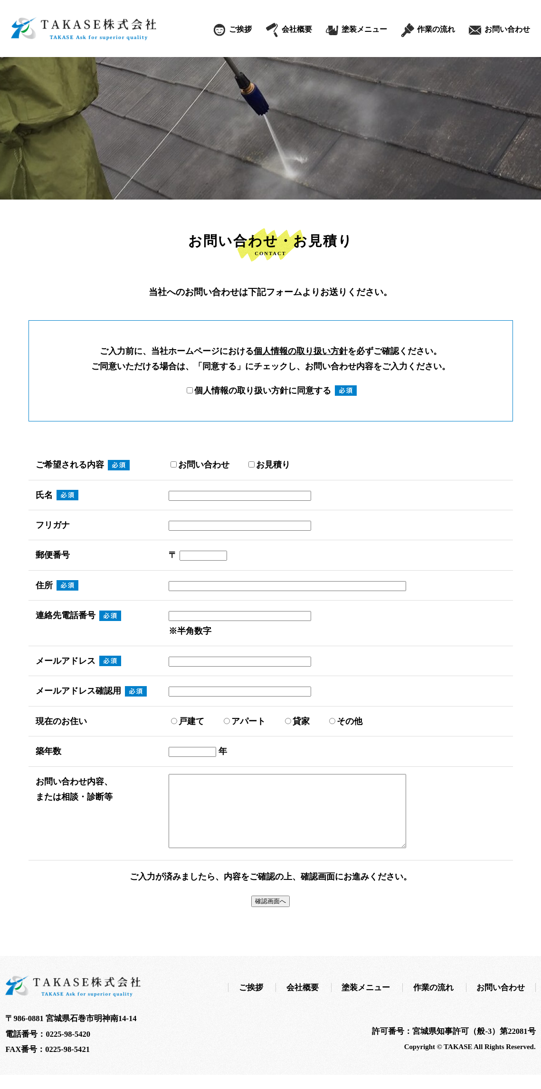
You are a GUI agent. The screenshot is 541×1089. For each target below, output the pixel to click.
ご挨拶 (240, 29)
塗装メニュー (364, 29)
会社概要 (297, 29)
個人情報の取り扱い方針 (301, 351)
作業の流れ (436, 29)
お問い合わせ (507, 29)
